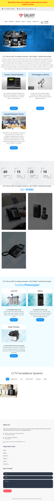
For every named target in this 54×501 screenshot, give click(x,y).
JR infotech (39, 498)
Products (11, 21)
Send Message (7, 490)
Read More (13, 108)
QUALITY (24, 21)
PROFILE (5, 453)
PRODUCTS (5, 455)
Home (6, 21)
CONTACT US (6, 464)
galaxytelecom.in (16, 498)
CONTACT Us (36, 21)
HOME (4, 450)
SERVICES (5, 458)
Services (18, 21)
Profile (29, 21)
